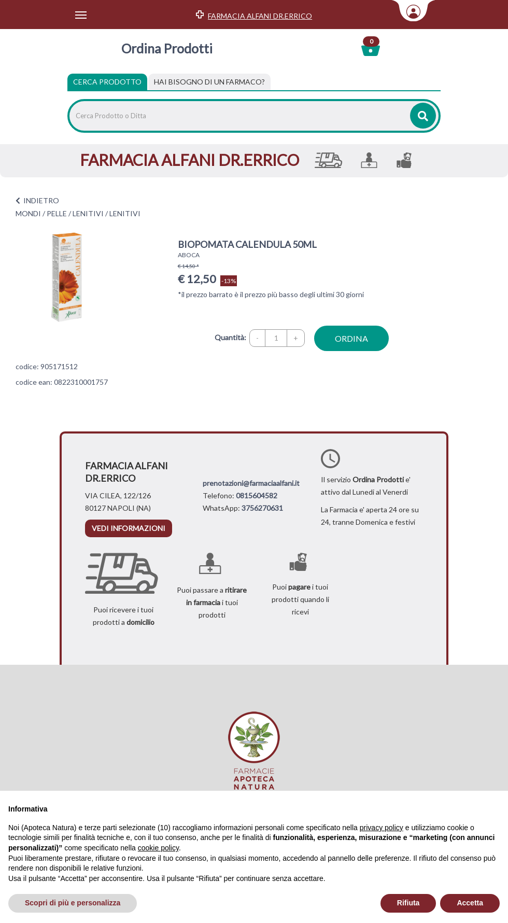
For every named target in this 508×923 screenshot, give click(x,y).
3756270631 (262, 508)
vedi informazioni (128, 528)
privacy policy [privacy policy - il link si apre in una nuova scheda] (381, 827)
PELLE (57, 213)
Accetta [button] (470, 903)
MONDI (28, 213)
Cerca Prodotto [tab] (107, 81)
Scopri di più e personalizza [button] (72, 903)
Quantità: (230, 337)
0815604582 (256, 495)
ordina (351, 338)
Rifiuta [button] (408, 903)
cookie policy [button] (158, 848)
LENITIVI (88, 213)
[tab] (209, 82)
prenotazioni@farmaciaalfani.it (251, 483)
